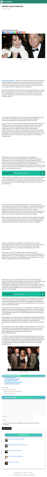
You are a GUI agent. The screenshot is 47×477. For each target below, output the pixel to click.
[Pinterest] (17, 32)
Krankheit (5, 387)
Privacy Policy (18, 472)
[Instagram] (8, 32)
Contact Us (24, 472)
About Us (30, 472)
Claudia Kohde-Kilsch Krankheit (13, 382)
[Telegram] (5, 32)
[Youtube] (22, 32)
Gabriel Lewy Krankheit (8, 80)
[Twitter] (10, 32)
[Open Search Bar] (42, 1)
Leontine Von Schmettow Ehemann (12, 391)
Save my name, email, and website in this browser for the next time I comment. (21, 423)
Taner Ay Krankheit (10, 377)
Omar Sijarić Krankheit (11, 380)
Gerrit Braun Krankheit (9, 393)
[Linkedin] (20, 32)
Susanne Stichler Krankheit (12, 384)
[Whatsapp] (15, 32)
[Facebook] (3, 32)
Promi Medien (7, 2)
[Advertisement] (23, 20)
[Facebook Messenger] (13, 32)
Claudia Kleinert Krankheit (12, 379)
